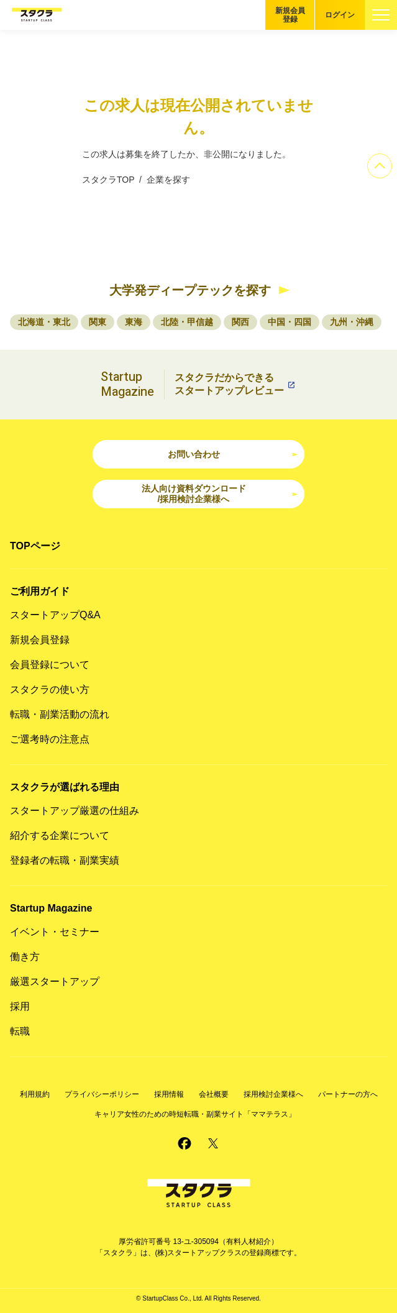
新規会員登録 (290, 15)
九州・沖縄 (351, 322)
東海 (133, 322)
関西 (240, 322)
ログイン (340, 15)
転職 (20, 1031)
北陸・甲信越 (187, 322)
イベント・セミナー (54, 931)
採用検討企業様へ (273, 1094)
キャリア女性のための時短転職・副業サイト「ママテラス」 (195, 1114)
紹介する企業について (59, 835)
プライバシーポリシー (102, 1094)
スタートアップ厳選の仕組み (74, 810)
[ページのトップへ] (379, 165)
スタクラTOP (108, 180)
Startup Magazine (51, 908)
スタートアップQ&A (55, 615)
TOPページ (35, 546)
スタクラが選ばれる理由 (64, 787)
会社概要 (214, 1094)
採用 (20, 1006)
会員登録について (49, 664)
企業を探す (168, 180)
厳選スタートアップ (54, 981)
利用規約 (35, 1094)
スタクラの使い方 (49, 689)
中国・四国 (289, 322)
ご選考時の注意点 (49, 739)
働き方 (25, 956)
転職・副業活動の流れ (59, 714)
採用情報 (169, 1094)
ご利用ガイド (40, 591)
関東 (97, 322)
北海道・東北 (44, 322)
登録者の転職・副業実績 (64, 860)
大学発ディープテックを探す (190, 290)
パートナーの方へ (348, 1094)
